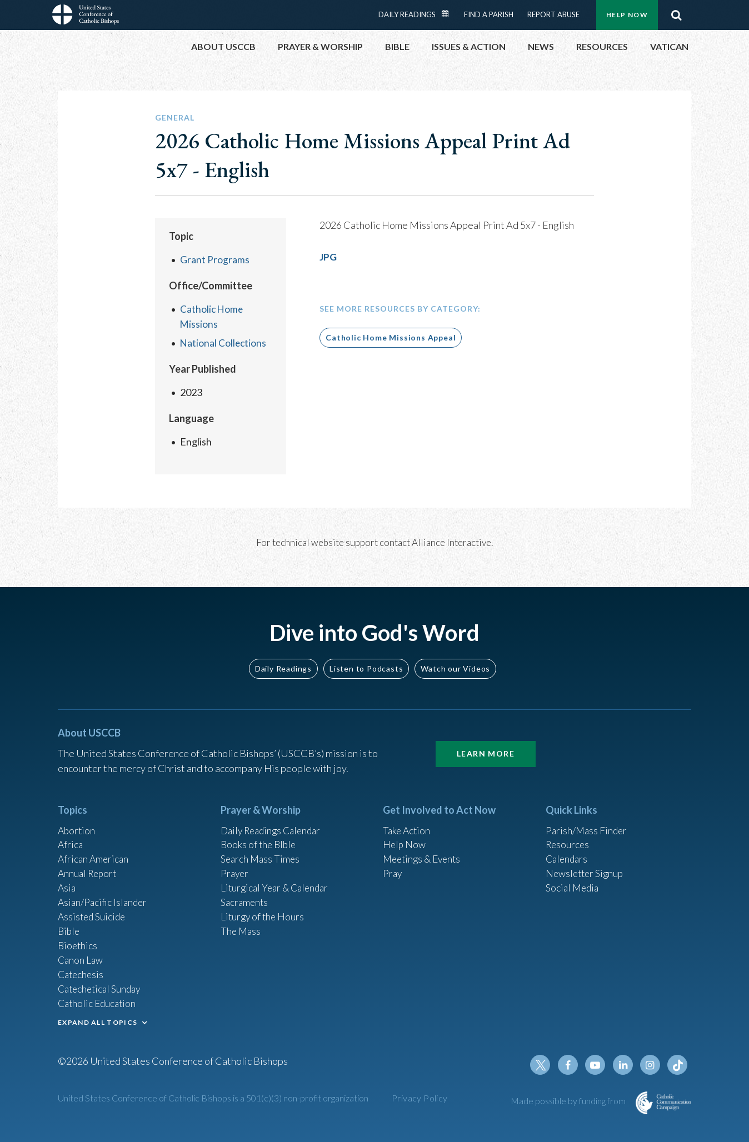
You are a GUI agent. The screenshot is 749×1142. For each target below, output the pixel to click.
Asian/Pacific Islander (104, 896)
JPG (328, 257)
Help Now (627, 15)
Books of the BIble (260, 836)
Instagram (651, 1065)
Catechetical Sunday (102, 986)
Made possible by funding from (569, 1100)
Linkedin (625, 1065)
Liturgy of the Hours (264, 911)
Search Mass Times (261, 851)
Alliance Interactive (451, 542)
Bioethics (78, 941)
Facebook (571, 1065)
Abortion (77, 821)
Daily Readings (407, 14)
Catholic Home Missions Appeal (391, 337)
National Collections (224, 343)
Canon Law (81, 956)
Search (676, 15)
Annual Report (89, 866)
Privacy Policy (420, 1098)
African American (94, 851)
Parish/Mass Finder (588, 821)
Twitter (545, 1065)
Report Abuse (553, 14)
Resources (568, 836)
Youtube (598, 1065)
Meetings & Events (424, 851)
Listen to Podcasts (366, 659)
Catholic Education (98, 1001)
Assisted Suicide (93, 911)
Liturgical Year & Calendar (277, 881)
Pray (393, 866)
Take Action (407, 821)
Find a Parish (488, 14)
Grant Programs (214, 259)
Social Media (573, 881)
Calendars (568, 851)
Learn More (486, 744)
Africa (71, 836)
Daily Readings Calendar (449, 13)
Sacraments (245, 896)
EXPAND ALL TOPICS (97, 1020)
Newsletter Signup (586, 866)
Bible (69, 926)
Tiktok (678, 1065)
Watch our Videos (455, 659)
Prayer (235, 866)
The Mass (241, 926)
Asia (67, 881)
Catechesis (82, 971)
